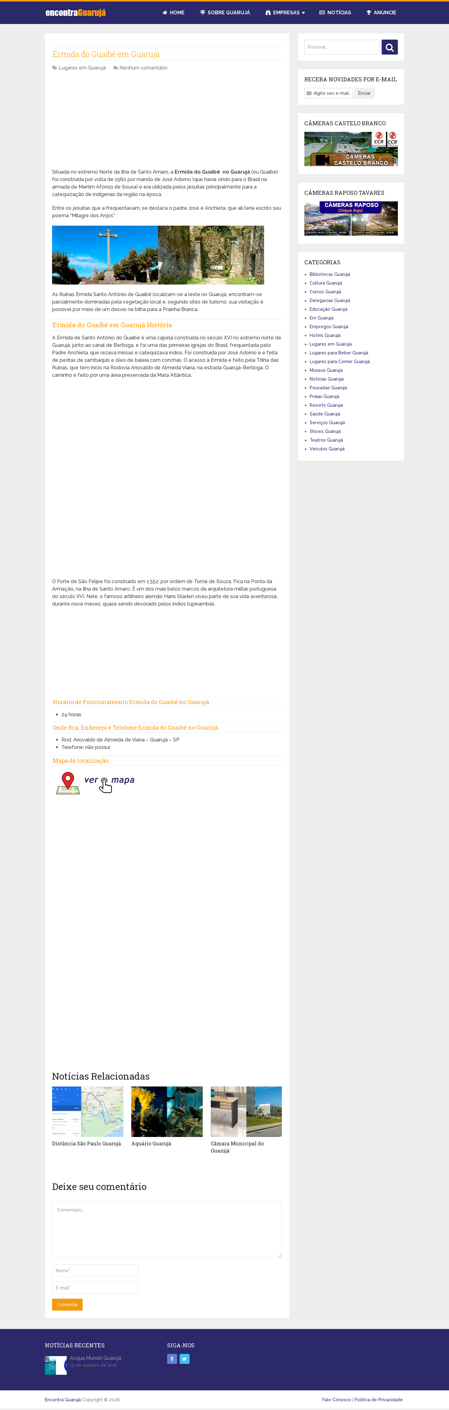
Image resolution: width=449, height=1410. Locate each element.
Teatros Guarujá (326, 440)
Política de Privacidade (379, 1399)
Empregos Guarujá (329, 326)
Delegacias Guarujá (330, 300)
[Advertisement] (167, 123)
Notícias (335, 13)
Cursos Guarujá (325, 291)
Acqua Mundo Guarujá (95, 1358)
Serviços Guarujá (327, 422)
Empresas (283, 13)
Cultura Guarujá (326, 283)
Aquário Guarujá (151, 1143)
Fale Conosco (336, 1399)
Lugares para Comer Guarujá (340, 361)
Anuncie (381, 13)
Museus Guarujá (326, 370)
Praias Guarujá (324, 396)
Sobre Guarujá (225, 13)
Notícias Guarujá (327, 378)
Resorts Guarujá (326, 405)
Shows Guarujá (325, 431)
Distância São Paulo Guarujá (86, 1143)
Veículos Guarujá (327, 448)
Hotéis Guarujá (325, 335)
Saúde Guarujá (325, 413)
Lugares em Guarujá (82, 68)
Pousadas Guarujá (328, 387)
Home (174, 13)
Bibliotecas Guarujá (330, 274)
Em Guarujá (321, 317)
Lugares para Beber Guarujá (339, 352)
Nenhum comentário (143, 68)
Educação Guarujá (328, 309)
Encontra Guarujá (63, 1399)
